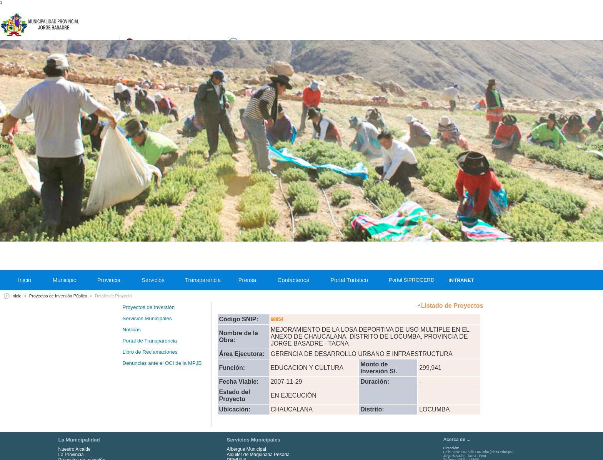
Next (598, 146)
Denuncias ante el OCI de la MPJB (162, 363)
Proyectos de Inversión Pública (58, 296)
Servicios (153, 280)
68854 (277, 319)
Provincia (108, 280)
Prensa (247, 280)
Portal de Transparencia (150, 341)
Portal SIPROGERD (410, 280)
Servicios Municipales (147, 318)
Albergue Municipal (246, 449)
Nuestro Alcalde (74, 449)
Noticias (132, 329)
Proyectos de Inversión (149, 307)
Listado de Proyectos (452, 305)
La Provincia (71, 454)
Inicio (24, 280)
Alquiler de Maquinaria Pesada (258, 454)
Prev (4, 146)
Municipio (65, 280)
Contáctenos (293, 280)
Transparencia (202, 280)
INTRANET (461, 280)
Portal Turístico (349, 280)
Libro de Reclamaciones (150, 352)
